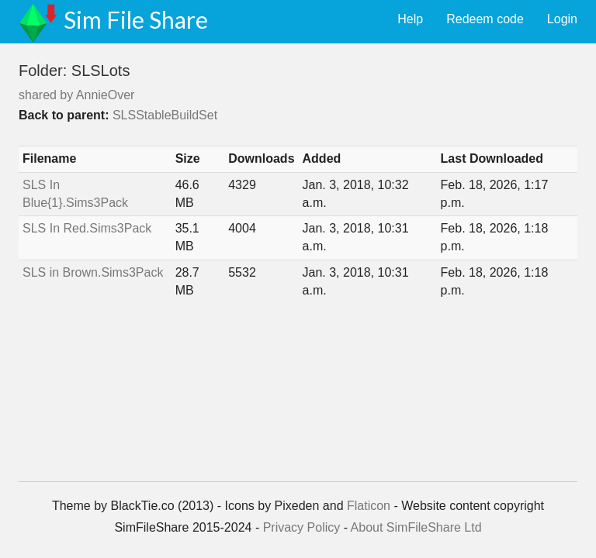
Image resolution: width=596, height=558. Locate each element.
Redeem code (485, 19)
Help (410, 19)
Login (562, 19)
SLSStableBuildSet (165, 115)
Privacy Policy (302, 527)
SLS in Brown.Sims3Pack (93, 272)
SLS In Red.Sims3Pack (87, 228)
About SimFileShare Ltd (416, 527)
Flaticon (368, 505)
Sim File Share (136, 19)
